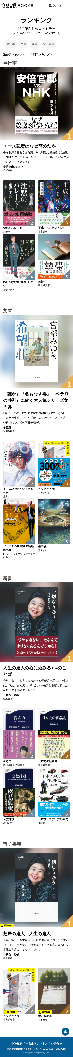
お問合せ (56, 1043)
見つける (55, 5)
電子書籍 (48, 44)
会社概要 (16, 1043)
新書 (34, 44)
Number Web (47, 1049)
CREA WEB (61, 1049)
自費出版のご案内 (36, 1043)
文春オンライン (32, 1049)
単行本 (11, 44)
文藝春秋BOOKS (17, 5)
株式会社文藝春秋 (15, 1049)
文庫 (23, 44)
